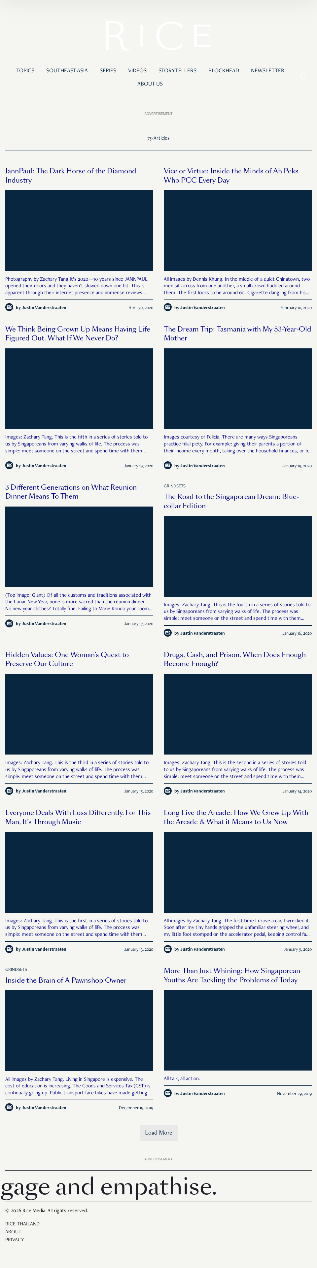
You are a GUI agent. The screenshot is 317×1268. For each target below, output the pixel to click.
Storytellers (177, 71)
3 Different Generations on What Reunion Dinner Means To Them (71, 492)
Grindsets (175, 486)
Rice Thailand (22, 1224)
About (13, 1232)
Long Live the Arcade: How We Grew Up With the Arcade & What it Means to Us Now (236, 817)
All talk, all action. (182, 1079)
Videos (137, 71)
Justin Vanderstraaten (44, 308)
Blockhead (223, 71)
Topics (25, 71)
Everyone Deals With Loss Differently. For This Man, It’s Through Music (78, 817)
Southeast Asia (67, 71)
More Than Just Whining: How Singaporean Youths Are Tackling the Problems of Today (232, 975)
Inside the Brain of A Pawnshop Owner (65, 980)
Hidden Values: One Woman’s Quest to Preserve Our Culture (67, 659)
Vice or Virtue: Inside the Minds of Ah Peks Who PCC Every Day (231, 175)
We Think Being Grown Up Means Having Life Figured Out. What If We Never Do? (77, 334)
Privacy (14, 1240)
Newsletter (267, 71)
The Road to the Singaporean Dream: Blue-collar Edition (231, 501)
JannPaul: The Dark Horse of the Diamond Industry (70, 175)
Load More (158, 1133)
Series (108, 71)
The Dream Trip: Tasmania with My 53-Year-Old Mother (237, 334)
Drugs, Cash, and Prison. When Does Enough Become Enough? (235, 659)
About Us (150, 84)
